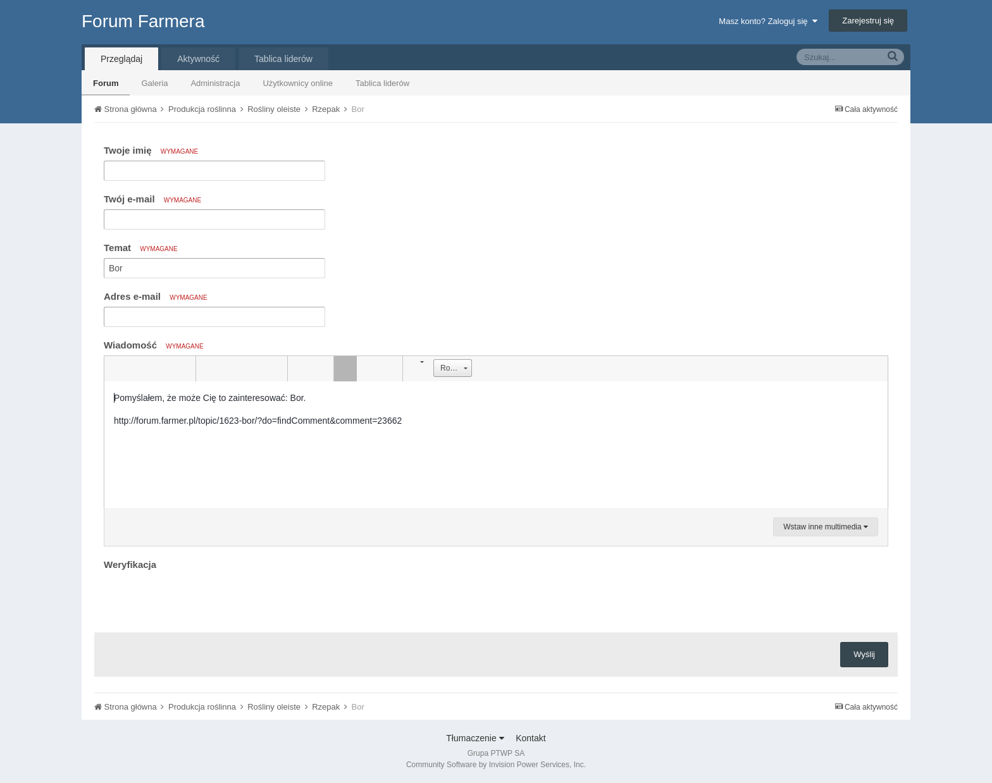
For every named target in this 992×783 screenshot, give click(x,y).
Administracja (215, 83)
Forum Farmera (143, 21)
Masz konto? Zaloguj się (768, 21)
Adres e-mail (156, 296)
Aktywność (198, 59)
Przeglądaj (121, 59)
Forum (105, 83)
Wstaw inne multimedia (825, 526)
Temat (141, 247)
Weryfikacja (130, 564)
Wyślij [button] (864, 654)
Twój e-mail (152, 199)
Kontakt (530, 738)
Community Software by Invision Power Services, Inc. (496, 764)
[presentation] (200, 598)
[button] (115, 368)
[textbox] (496, 444)
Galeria (154, 83)
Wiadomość (154, 345)
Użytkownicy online (298, 83)
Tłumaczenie (475, 738)
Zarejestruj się (868, 20)
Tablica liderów (382, 83)
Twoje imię (151, 150)
